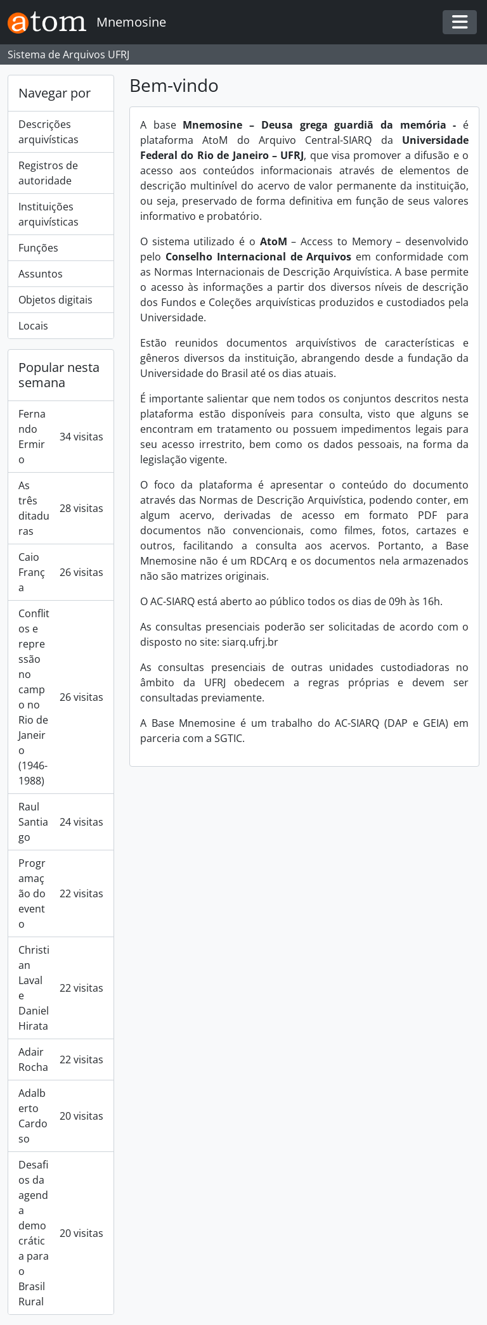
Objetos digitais (55, 300)
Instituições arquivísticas (48, 214)
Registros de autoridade (48, 173)
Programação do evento (60, 893)
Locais (33, 326)
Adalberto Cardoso (60, 1116)
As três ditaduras (60, 508)
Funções (38, 248)
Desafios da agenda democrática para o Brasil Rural (60, 1233)
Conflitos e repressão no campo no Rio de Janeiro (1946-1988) (60, 697)
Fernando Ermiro (60, 436)
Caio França (60, 572)
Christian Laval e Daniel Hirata (60, 988)
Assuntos (40, 274)
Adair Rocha (60, 1059)
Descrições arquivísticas (48, 131)
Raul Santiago (60, 822)
